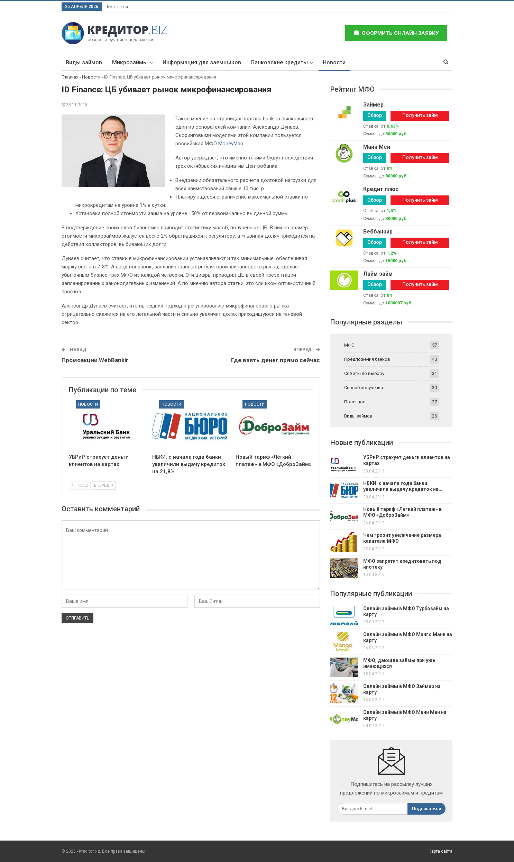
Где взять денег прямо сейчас (275, 360)
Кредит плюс (380, 189)
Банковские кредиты (279, 62)
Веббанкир (378, 231)
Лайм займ (378, 273)
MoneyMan (230, 143)
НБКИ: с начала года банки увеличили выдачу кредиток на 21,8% (188, 464)
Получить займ (420, 115)
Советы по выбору (364, 373)
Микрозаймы (130, 62)
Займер (373, 104)
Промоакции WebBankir (95, 360)
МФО (349, 345)
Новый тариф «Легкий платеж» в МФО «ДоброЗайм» (402, 512)
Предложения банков (367, 359)
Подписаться (426, 808)
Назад (79, 485)
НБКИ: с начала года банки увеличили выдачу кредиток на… (402, 486)
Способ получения (363, 387)
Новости (334, 62)
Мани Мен (376, 147)
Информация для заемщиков (202, 62)
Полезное (354, 401)
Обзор (374, 115)
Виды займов (84, 62)
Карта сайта (440, 851)
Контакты (117, 6)
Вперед (103, 485)
